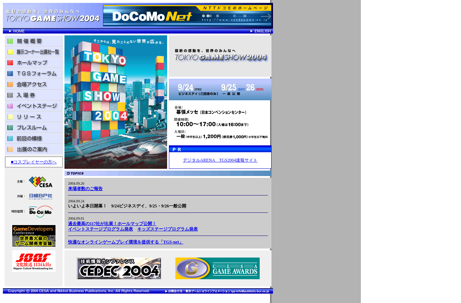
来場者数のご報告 (85, 188)
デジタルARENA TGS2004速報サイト (220, 160)
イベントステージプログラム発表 (100, 229)
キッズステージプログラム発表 (167, 229)
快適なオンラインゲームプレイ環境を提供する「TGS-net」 (125, 242)
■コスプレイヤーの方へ (34, 161)
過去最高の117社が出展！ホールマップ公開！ (112, 223)
